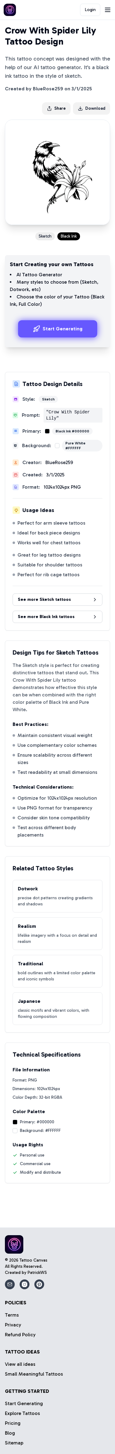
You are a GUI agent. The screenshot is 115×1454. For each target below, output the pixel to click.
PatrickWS (37, 1272)
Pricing (13, 1423)
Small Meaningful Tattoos (34, 1374)
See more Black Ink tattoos (57, 616)
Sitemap (14, 1443)
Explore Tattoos (22, 1413)
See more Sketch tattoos (57, 599)
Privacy (13, 1325)
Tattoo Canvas (33, 1260)
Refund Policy (20, 1335)
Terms (12, 1315)
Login (90, 9)
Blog (10, 1433)
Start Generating (57, 329)
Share (56, 108)
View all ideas (20, 1364)
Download (91, 108)
